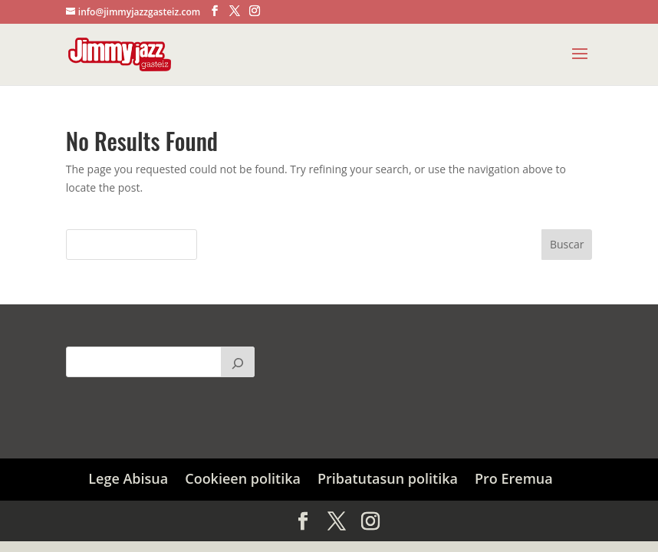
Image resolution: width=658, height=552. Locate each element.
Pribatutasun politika (387, 478)
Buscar (567, 244)
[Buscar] (238, 362)
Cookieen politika (243, 478)
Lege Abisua (128, 478)
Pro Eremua (514, 478)
